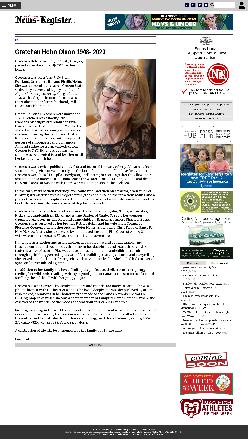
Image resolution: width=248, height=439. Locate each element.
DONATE (224, 105)
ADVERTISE (200, 105)
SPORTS (199, 114)
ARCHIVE (218, 114)
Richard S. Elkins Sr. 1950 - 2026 (200, 332)
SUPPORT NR (198, 118)
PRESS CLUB (212, 105)
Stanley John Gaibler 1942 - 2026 (201, 283)
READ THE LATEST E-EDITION (205, 109)
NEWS (190, 114)
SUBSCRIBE (187, 105)
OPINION (208, 114)
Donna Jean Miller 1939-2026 (198, 328)
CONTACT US (212, 118)
